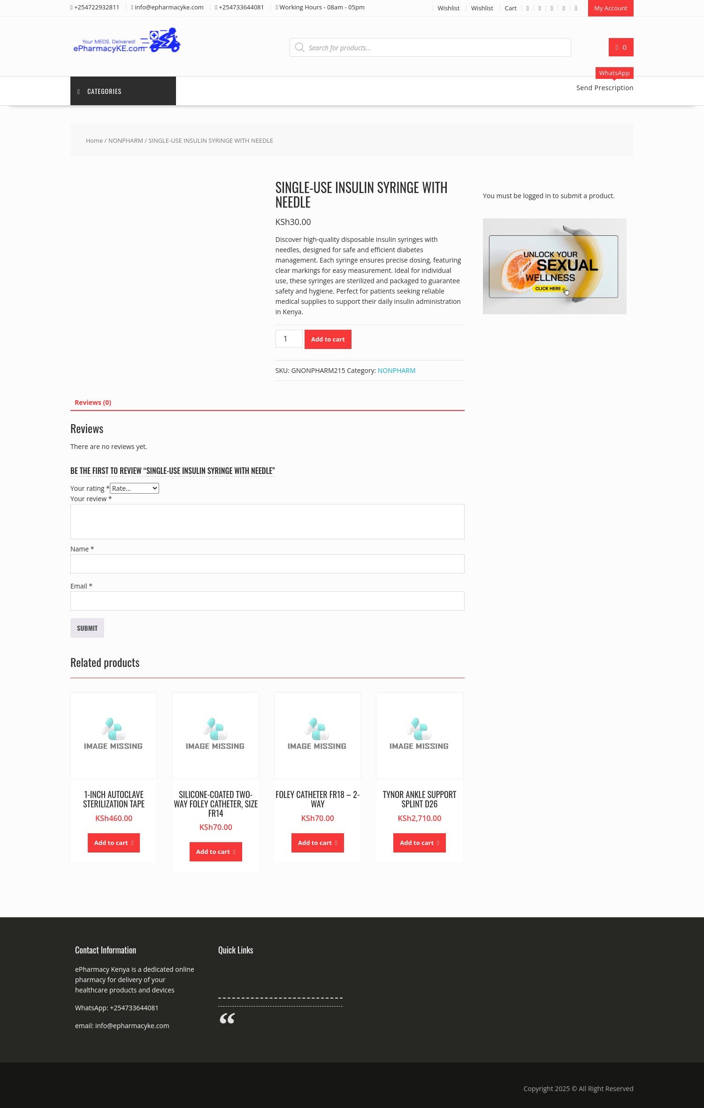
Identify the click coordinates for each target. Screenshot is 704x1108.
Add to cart (328, 339)
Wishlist (449, 8)
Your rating (90, 488)
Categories (99, 91)
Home (94, 140)
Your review (91, 498)
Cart (511, 8)
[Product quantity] (289, 339)
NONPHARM (125, 140)
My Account (610, 8)
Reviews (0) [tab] (93, 402)
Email (81, 585)
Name (82, 548)
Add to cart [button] (111, 842)
